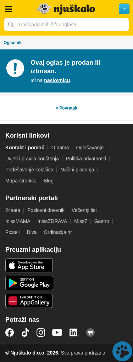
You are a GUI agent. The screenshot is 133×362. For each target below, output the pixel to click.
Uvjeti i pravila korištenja (32, 158)
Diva (32, 232)
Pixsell (12, 232)
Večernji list (84, 210)
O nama (60, 147)
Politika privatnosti (86, 158)
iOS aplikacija (29, 265)
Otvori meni (8, 9)
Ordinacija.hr (58, 232)
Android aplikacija (29, 283)
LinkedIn (74, 332)
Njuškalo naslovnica (66, 9)
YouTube (57, 332)
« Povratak (66, 108)
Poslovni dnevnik (46, 210)
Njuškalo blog (90, 332)
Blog (49, 180)
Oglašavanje (90, 147)
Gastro (101, 221)
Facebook (9, 332)
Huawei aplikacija (29, 301)
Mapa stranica (21, 180)
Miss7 (80, 221)
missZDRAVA (52, 221)
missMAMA (18, 221)
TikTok (25, 332)
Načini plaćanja (77, 169)
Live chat (122, 351)
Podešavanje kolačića (29, 169)
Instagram (41, 332)
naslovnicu (57, 80)
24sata (12, 210)
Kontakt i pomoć (24, 147)
